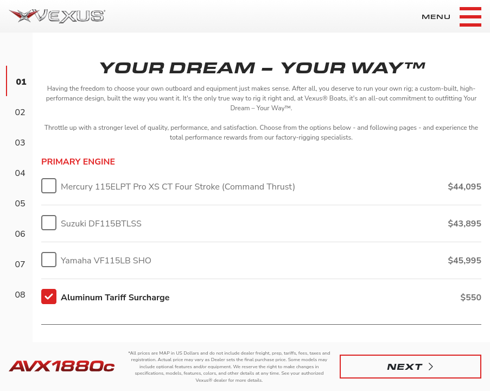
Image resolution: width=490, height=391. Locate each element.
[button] (410, 367)
